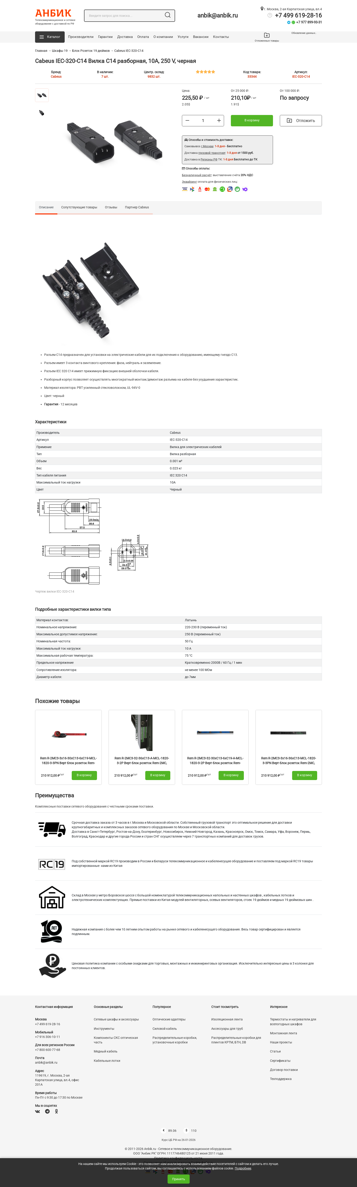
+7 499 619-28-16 (298, 15)
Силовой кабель (165, 1028)
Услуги (183, 37)
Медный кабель (105, 1051)
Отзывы (111, 207)
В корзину (252, 120)
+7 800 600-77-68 (47, 1050)
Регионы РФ (209, 159)
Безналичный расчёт (197, 175)
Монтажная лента (283, 1033)
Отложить (301, 120)
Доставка (125, 37)
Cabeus (56, 76)
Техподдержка (281, 1079)
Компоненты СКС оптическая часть (116, 1040)
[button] (50, 37)
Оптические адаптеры (169, 1019)
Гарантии (105, 37)
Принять (178, 1179)
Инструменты (104, 1028)
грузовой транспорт (211, 153)
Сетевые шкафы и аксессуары (116, 1019)
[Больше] (219, 120)
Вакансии (201, 37)
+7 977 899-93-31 (309, 22)
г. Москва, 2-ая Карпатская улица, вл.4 (291, 9)
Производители (81, 37)
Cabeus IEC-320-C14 (128, 50)
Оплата (143, 37)
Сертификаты (280, 1060)
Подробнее (243, 1168)
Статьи (275, 1051)
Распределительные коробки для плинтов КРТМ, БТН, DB (236, 1040)
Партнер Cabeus (137, 207)
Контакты (221, 37)
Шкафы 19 (60, 50)
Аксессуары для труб (227, 1028)
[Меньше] (187, 120)
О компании (163, 37)
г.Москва (207, 146)
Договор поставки (284, 1070)
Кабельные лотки (107, 1060)
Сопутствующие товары (79, 207)
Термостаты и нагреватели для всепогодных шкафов (293, 1021)
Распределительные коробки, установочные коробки (175, 1040)
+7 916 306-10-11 (47, 1037)
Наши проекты (281, 1042)
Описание (46, 207)
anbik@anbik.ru (217, 15)
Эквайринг (189, 181)
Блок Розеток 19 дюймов (91, 50)
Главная (41, 50)
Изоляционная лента (227, 1019)
